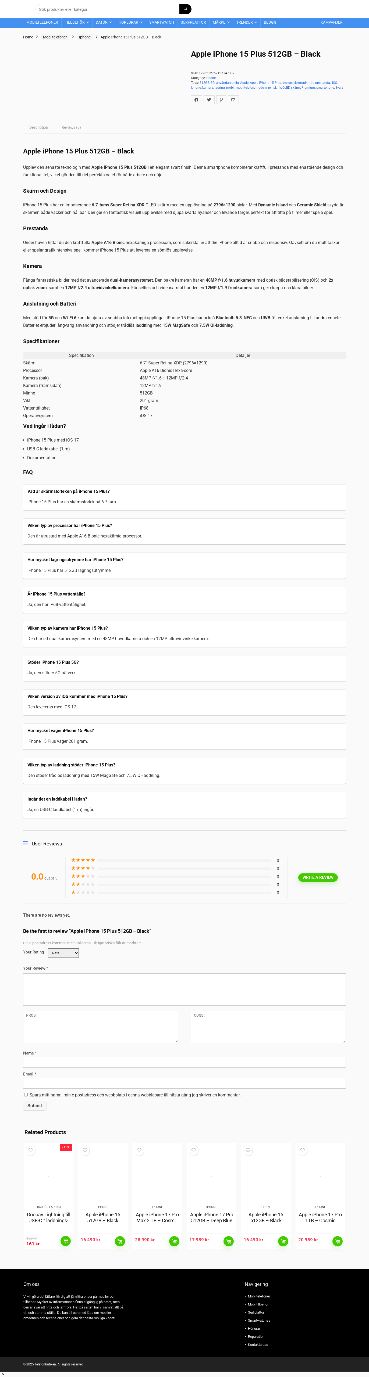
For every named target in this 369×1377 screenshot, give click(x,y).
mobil (230, 87)
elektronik (300, 83)
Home (28, 37)
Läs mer (65, 1241)
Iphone (85, 37)
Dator (102, 22)
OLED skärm (291, 87)
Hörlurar (128, 22)
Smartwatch (161, 22)
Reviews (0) (71, 127)
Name (30, 1053)
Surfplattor (193, 22)
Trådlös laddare (48, 1207)
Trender (244, 22)
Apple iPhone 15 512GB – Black (103, 1218)
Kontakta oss (258, 1345)
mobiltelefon (245, 87)
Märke (219, 22)
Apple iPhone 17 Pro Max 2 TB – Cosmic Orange (157, 1221)
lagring (220, 87)
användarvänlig (227, 83)
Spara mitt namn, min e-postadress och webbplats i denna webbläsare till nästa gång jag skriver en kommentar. (135, 1095)
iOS (334, 83)
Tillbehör (75, 22)
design (287, 83)
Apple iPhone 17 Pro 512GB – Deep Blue (211, 1218)
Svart (339, 87)
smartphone (325, 87)
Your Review (35, 968)
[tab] (38, 127)
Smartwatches (259, 1321)
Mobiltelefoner (42, 22)
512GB (204, 83)
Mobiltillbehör (258, 1305)
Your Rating (33, 952)
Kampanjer (332, 22)
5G (213, 83)
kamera (207, 87)
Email (29, 1074)
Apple (244, 83)
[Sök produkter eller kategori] (185, 9)
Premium (308, 87)
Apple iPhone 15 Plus (265, 83)
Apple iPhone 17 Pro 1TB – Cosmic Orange (320, 1221)
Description (38, 127)
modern (261, 87)
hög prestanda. (320, 83)
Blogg (270, 22)
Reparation (256, 1337)
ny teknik (274, 87)
